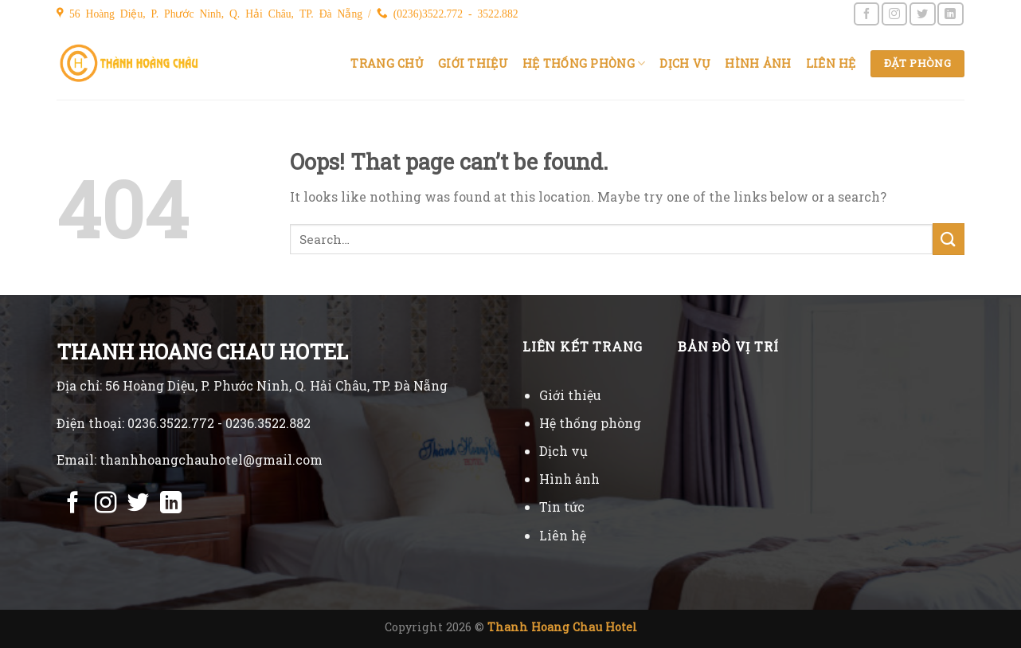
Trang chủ (387, 63)
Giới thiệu (473, 63)
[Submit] (948, 238)
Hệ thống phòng (584, 64)
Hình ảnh (758, 63)
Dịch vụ (684, 63)
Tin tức (562, 506)
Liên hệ (831, 63)
